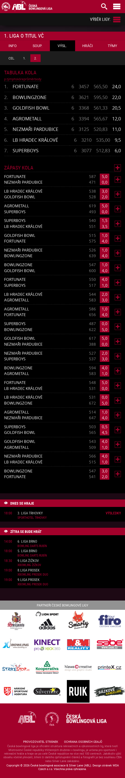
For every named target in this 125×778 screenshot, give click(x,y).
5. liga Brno (27, 551)
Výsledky (113, 513)
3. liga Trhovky (30, 513)
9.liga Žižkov (28, 561)
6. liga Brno (27, 541)
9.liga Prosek (28, 580)
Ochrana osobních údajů (83, 742)
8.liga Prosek (28, 570)
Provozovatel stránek (40, 742)
